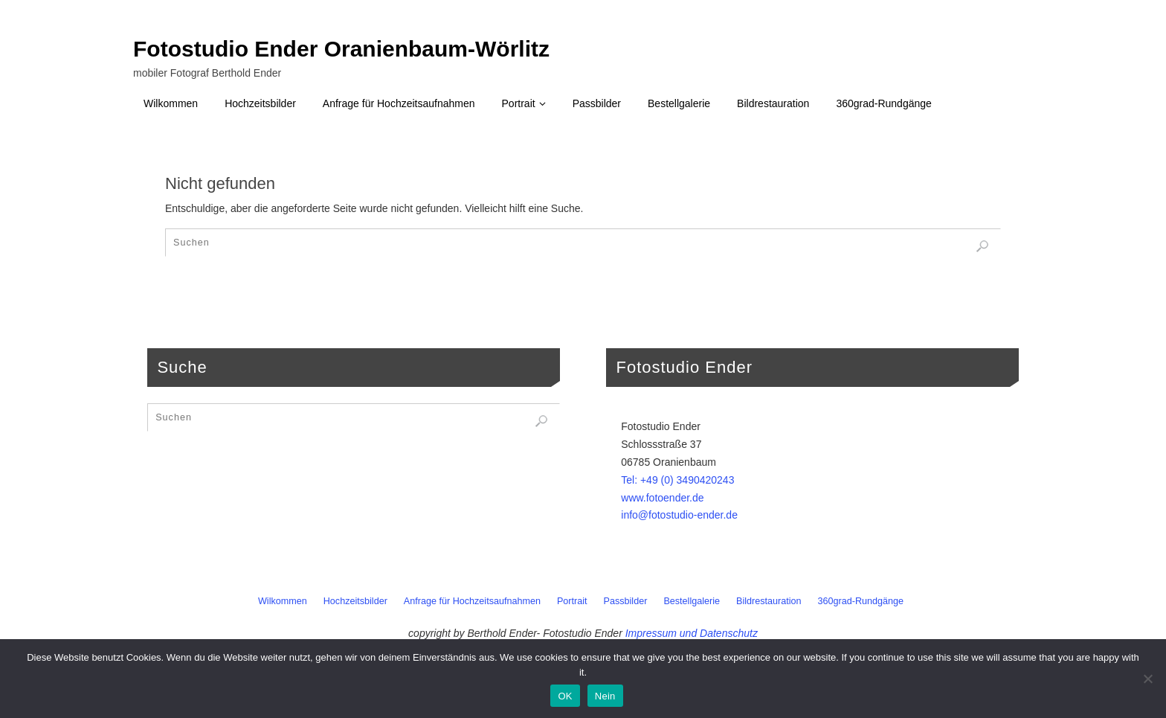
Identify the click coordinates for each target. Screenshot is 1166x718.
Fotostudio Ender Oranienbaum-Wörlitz (341, 49)
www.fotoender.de (662, 498)
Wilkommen (282, 601)
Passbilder (626, 601)
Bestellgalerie (691, 601)
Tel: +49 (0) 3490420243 (677, 480)
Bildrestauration (769, 601)
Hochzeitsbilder (355, 601)
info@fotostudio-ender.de (679, 515)
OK (565, 696)
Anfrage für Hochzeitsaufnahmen (472, 601)
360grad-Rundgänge (861, 601)
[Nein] (1147, 678)
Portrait (572, 601)
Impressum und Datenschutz (691, 633)
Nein (605, 696)
